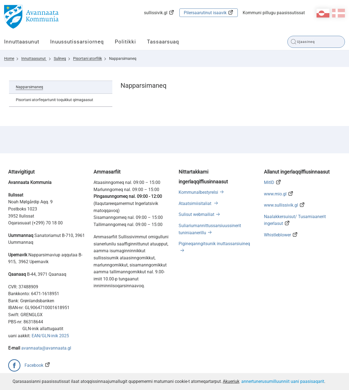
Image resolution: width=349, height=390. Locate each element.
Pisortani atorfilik (87, 58)
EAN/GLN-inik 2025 (50, 335)
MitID (269, 182)
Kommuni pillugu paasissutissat (274, 12)
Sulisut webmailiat (196, 214)
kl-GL (323, 13)
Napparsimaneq (122, 58)
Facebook (34, 365)
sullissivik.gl (155, 12)
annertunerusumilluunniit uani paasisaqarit (282, 381)
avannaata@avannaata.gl (46, 348)
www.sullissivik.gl (281, 205)
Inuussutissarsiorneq (77, 42)
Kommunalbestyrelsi (198, 192)
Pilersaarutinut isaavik (205, 12)
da (338, 13)
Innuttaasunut (21, 42)
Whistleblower (277, 234)
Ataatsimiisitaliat (195, 203)
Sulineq (60, 58)
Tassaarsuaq (163, 42)
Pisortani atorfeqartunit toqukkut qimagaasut (54, 100)
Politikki (125, 42)
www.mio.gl (275, 194)
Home (9, 58)
